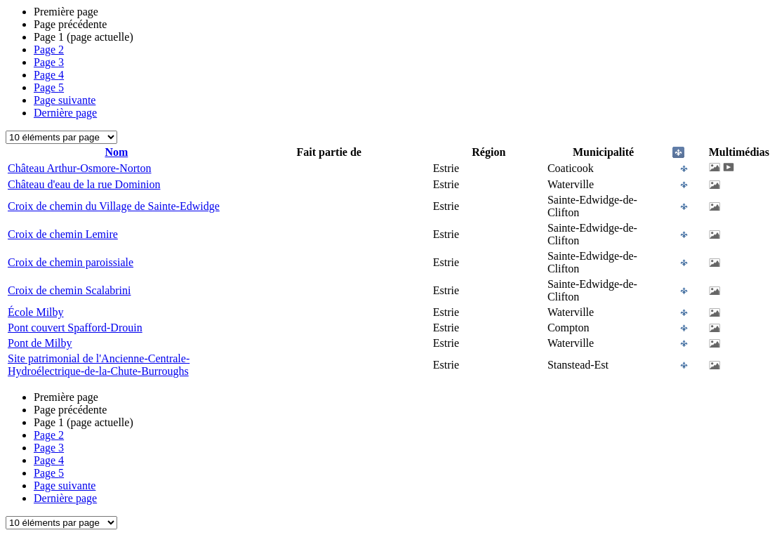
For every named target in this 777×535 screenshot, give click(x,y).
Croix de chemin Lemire (63, 234)
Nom (116, 152)
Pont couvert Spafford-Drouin (75, 327)
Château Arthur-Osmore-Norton (80, 168)
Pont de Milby (40, 343)
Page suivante (64, 100)
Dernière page (65, 113)
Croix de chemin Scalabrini (69, 290)
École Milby (36, 312)
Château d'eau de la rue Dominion (84, 184)
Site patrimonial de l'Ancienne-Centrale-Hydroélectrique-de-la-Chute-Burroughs (99, 364)
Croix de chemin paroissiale (70, 262)
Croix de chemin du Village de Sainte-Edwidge (114, 206)
